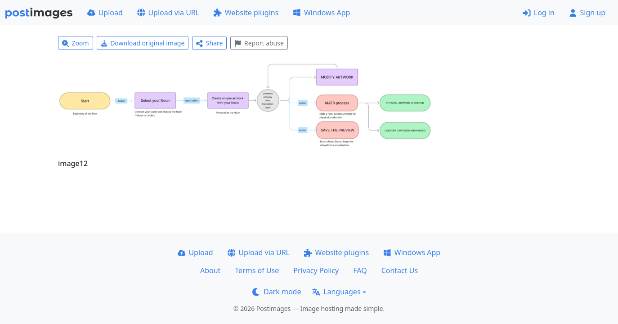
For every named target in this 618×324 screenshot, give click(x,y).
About (210, 270)
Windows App (321, 13)
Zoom (75, 43)
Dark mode (276, 292)
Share (209, 43)
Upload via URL (168, 13)
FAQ (360, 270)
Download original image (143, 43)
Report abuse (258, 43)
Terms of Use (257, 270)
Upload (105, 13)
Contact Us (399, 270)
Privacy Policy (316, 270)
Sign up (587, 13)
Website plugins (246, 13)
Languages (336, 292)
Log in (539, 13)
